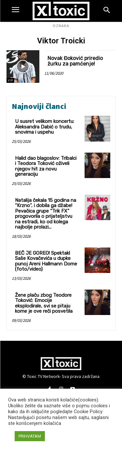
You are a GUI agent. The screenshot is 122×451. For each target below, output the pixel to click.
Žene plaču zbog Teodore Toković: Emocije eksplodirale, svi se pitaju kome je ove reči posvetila (44, 303)
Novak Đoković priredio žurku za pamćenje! (75, 61)
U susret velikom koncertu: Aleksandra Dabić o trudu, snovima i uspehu (44, 126)
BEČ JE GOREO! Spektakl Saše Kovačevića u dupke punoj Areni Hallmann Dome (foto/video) (46, 261)
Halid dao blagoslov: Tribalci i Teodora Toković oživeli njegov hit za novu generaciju (45, 166)
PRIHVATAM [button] (30, 436)
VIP (10, 80)
